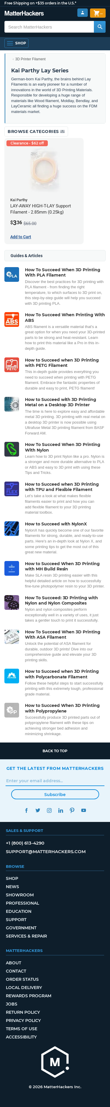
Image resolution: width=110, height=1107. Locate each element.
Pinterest (72, 810)
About (13, 962)
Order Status (22, 979)
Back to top (55, 751)
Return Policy (23, 1012)
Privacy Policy (23, 1020)
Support (16, 919)
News (12, 886)
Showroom (20, 895)
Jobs (11, 1004)
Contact (16, 971)
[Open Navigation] (16, 43)
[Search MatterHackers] (100, 27)
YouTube (84, 810)
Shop (12, 878)
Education (18, 911)
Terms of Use (21, 1028)
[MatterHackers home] (55, 1063)
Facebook (26, 810)
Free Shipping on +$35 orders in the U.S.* (40, 3)
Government (21, 927)
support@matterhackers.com (46, 851)
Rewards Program (28, 995)
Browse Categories (36, 131)
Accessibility (21, 1037)
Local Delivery (24, 987)
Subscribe (55, 794)
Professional (22, 903)
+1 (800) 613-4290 (25, 843)
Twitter (38, 810)
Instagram (49, 810)
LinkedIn (61, 810)
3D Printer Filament (30, 59)
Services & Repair (26, 936)
